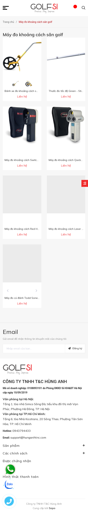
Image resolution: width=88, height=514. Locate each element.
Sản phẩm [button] (44, 445)
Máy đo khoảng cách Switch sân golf (27, 160)
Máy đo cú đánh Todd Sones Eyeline (26, 298)
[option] (15, 83)
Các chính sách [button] (44, 453)
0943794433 (21, 431)
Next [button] (36, 290)
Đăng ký (75, 348)
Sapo (52, 508)
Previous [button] (7, 290)
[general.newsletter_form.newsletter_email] (34, 348)
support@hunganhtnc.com (28, 437)
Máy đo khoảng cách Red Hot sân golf (28, 229)
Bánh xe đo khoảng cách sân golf (25, 91)
